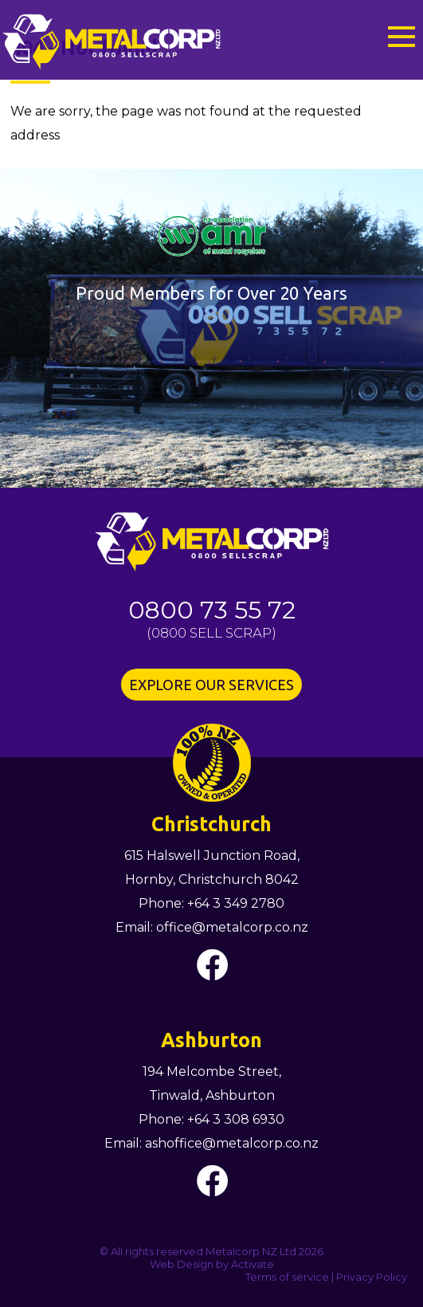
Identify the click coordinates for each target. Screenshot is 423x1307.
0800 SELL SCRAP (211, 633)
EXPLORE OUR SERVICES (211, 685)
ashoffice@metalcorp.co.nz (232, 1143)
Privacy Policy (371, 1276)
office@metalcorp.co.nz (232, 927)
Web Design (181, 1264)
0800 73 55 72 (212, 610)
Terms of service (287, 1276)
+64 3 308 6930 (235, 1119)
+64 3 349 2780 (235, 903)
